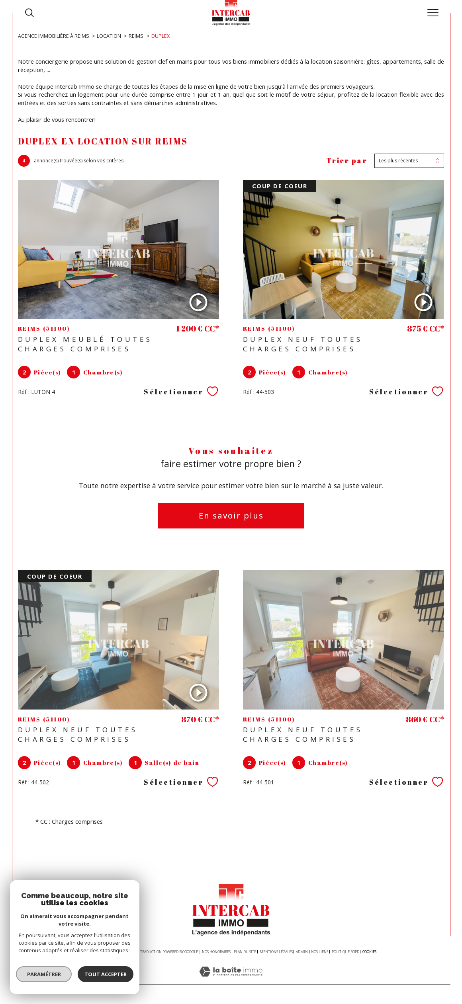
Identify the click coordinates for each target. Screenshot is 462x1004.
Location (109, 36)
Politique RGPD (345, 951)
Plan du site (245, 951)
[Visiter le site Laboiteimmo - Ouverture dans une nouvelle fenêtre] (231, 980)
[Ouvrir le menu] (432, 12)
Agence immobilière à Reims (53, 36)
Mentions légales (276, 951)
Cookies (369, 952)
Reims (136, 36)
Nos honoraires (216, 951)
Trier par (347, 160)
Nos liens (319, 951)
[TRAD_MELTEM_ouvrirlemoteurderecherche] (29, 13)
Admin (302, 951)
